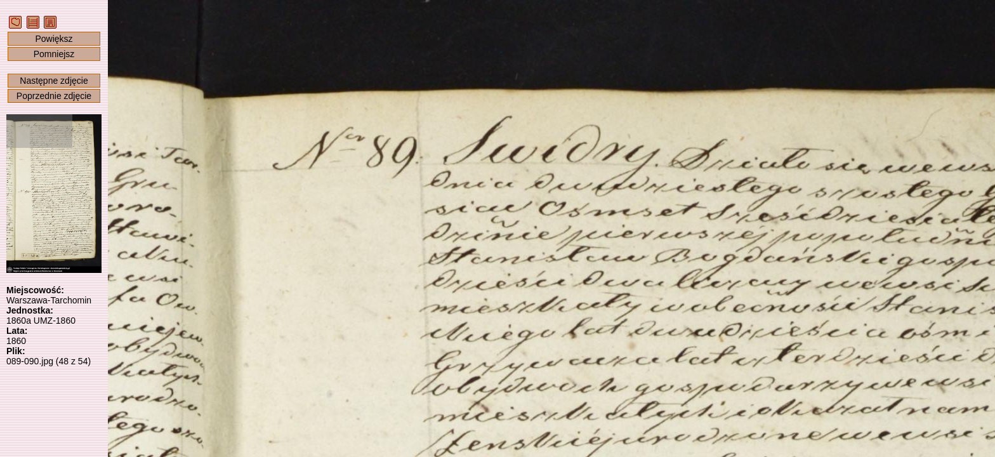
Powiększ (53, 39)
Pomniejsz (54, 54)
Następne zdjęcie (54, 81)
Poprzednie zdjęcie (53, 96)
